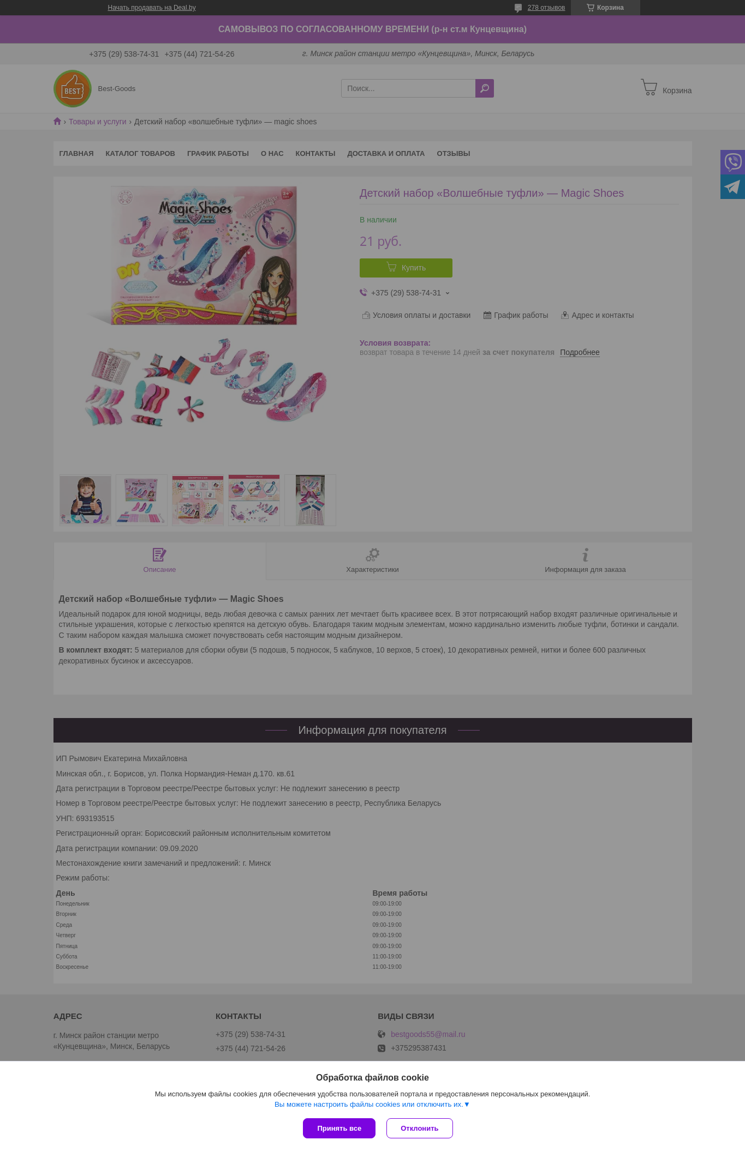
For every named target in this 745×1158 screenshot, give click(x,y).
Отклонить (419, 1128)
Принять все (339, 1128)
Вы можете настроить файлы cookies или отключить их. (369, 1104)
